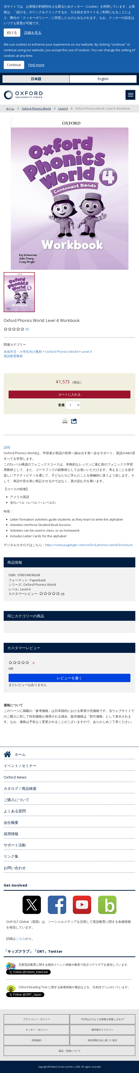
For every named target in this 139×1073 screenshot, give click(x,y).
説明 (7, 447)
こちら (20, 938)
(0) (27, 329)
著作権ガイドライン (102, 1029)
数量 (61, 405)
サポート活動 (15, 844)
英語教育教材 (13, 356)
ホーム (10, 108)
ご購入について (16, 799)
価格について (13, 705)
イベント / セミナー (20, 765)
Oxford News (15, 777)
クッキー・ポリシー (36, 1029)
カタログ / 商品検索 (20, 788)
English (103, 78)
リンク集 (11, 856)
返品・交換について (70, 1050)
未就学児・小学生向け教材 (23, 351)
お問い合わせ (15, 867)
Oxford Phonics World (36, 108)
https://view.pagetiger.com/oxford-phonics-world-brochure (89, 545)
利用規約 (36, 1040)
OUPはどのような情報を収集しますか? (102, 1019)
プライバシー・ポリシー (36, 1019)
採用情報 (11, 833)
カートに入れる (69, 394)
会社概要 (11, 822)
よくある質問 (15, 810)
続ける (12, 32)
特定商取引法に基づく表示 (102, 1040)
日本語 (36, 78)
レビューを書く (69, 677)
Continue (14, 64)
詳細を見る (32, 32)
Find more (36, 64)
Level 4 (63, 108)
